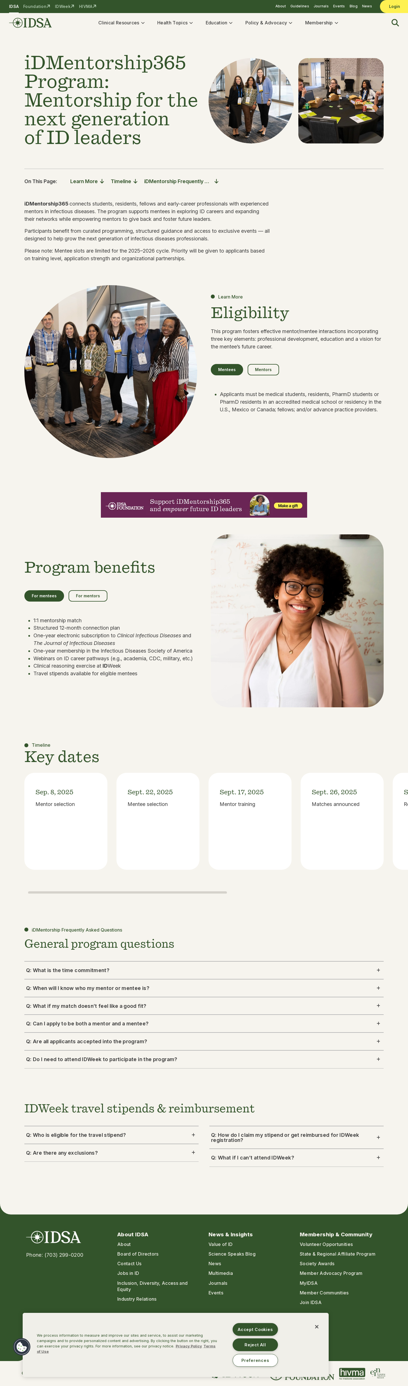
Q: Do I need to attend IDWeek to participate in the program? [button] (204, 1062)
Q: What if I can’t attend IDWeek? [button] (296, 1160)
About (280, 6)
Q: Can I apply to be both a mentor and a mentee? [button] (204, 1026)
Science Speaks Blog (232, 1254)
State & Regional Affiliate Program (337, 1254)
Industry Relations (137, 1299)
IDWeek (63, 6)
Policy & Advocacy (268, 24)
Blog (354, 6)
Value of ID (221, 1244)
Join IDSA (311, 1302)
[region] (176, 1345)
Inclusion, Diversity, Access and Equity (152, 1286)
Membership (321, 24)
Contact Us (129, 1264)
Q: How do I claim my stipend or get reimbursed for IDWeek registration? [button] (296, 1140)
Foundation (34, 6)
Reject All (255, 1344)
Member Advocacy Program (331, 1273)
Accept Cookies (255, 1329)
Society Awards (317, 1264)
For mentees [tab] (44, 598)
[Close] (317, 1327)
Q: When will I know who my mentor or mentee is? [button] (204, 991)
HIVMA (85, 6)
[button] (392, 24)
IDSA (14, 6)
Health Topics (175, 24)
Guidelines (299, 6)
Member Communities (324, 1293)
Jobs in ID (128, 1273)
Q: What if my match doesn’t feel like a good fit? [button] (204, 1009)
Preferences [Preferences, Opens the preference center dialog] (255, 1360)
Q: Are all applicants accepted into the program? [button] (204, 1044)
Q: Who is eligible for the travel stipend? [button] (111, 1137)
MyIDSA (309, 1283)
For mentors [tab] (88, 598)
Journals (321, 6)
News (367, 6)
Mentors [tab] (263, 372)
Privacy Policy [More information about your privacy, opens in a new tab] (189, 1346)
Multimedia (221, 1273)
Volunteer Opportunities (326, 1244)
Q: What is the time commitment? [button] (204, 973)
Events (339, 6)
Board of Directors (138, 1254)
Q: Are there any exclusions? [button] (111, 1155)
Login (394, 6)
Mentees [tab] (227, 372)
